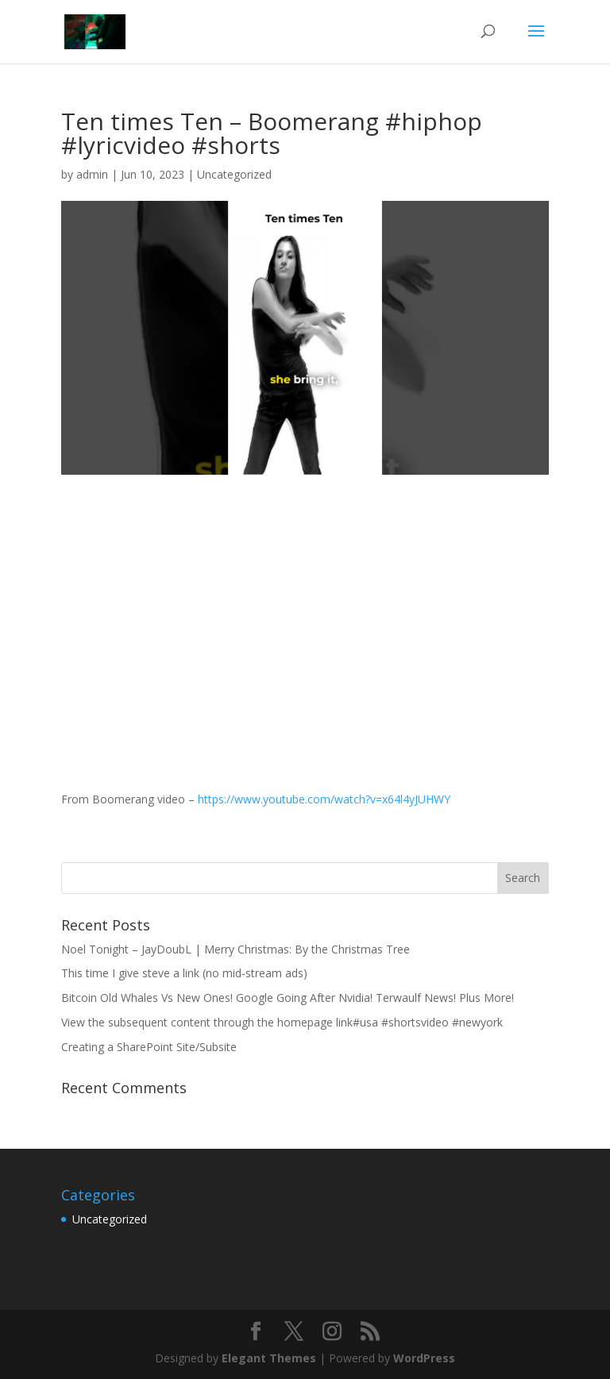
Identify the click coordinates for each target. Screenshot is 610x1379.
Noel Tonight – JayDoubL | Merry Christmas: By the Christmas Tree (235, 949)
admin (92, 174)
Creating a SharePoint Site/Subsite (149, 1046)
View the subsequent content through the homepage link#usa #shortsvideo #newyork (282, 1022)
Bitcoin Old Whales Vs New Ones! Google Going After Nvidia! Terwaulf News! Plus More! (287, 997)
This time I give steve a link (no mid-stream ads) (184, 972)
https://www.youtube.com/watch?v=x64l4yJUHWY (324, 799)
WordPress (424, 1358)
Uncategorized (234, 174)
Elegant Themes (269, 1358)
